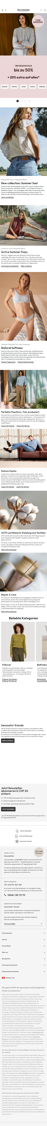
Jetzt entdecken (7, 197)
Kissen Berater (16, 1037)
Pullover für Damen (9, 679)
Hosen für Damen (7, 426)
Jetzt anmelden (8, 809)
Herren (14, 87)
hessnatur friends (23, 841)
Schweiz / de (8, 978)
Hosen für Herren (23, 426)
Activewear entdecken (10, 266)
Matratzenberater (37, 1032)
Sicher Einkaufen (23, 831)
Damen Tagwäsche (8, 362)
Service (4, 939)
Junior (23, 87)
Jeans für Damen (7, 487)
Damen (4, 87)
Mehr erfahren (26, 266)
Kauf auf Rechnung (23, 836)
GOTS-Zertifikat (23, 1073)
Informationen (7, 933)
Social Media (6, 946)
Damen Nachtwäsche (26, 362)
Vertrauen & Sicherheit (9, 965)
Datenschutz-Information (20, 868)
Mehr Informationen (8, 550)
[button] (23, 34)
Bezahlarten (6, 959)
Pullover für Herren (9, 681)
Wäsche (42, 87)
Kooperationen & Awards (10, 971)
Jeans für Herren (22, 487)
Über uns (5, 952)
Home (32, 87)
